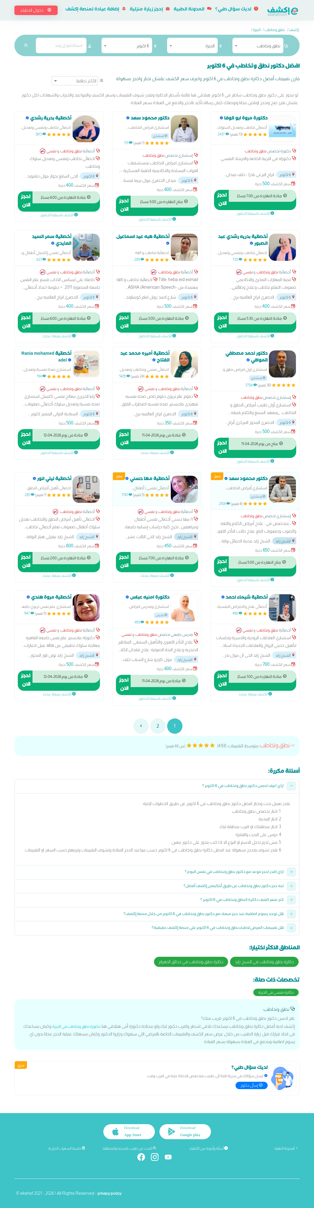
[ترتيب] (75, 80)
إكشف (294, 30)
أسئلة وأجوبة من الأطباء (209, 1148)
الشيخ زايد (285, 541)
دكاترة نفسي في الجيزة (276, 992)
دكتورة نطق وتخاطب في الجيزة (74, 1026)
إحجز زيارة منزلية (150, 10)
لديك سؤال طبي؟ (236, 10)
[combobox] (257, 45)
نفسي (51, 151)
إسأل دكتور (251, 1085)
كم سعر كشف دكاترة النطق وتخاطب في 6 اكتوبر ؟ (242, 900)
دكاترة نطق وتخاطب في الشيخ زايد (264, 961)
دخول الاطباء (36, 10)
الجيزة (257, 30)
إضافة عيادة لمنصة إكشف (95, 10)
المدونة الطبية (193, 10)
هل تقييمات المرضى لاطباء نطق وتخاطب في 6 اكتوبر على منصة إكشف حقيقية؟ (218, 928)
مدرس (161, 615)
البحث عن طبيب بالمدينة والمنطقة (129, 1148)
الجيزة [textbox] (210, 45)
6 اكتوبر (287, 174)
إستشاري (160, 136)
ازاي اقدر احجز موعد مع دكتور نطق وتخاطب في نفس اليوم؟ (234, 872)
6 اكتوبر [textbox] (142, 45)
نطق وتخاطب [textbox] (268, 45)
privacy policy (110, 1193)
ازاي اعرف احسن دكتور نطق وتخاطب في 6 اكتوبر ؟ (243, 786)
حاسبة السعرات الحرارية (66, 1148)
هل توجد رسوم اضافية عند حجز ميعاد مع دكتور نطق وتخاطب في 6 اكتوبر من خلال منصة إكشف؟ (204, 914)
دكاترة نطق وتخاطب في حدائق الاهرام (191, 961)
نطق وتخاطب (274, 30)
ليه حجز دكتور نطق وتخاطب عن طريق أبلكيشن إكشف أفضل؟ (234, 886)
